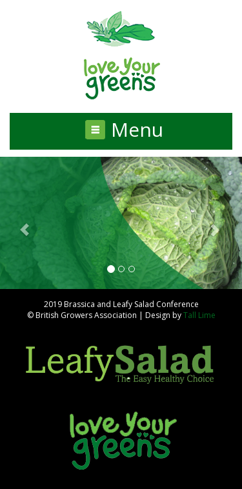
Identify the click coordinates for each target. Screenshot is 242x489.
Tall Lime (199, 315)
